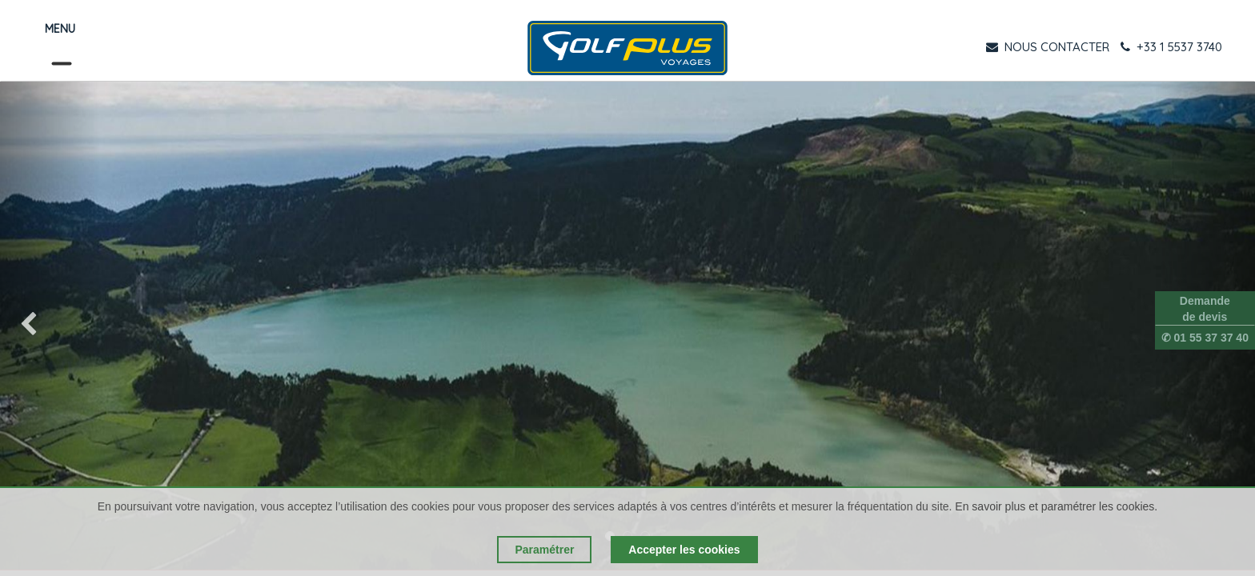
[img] (50, 326)
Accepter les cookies (684, 549)
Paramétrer (544, 549)
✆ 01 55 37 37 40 (1205, 337)
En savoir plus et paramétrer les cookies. (1056, 506)
